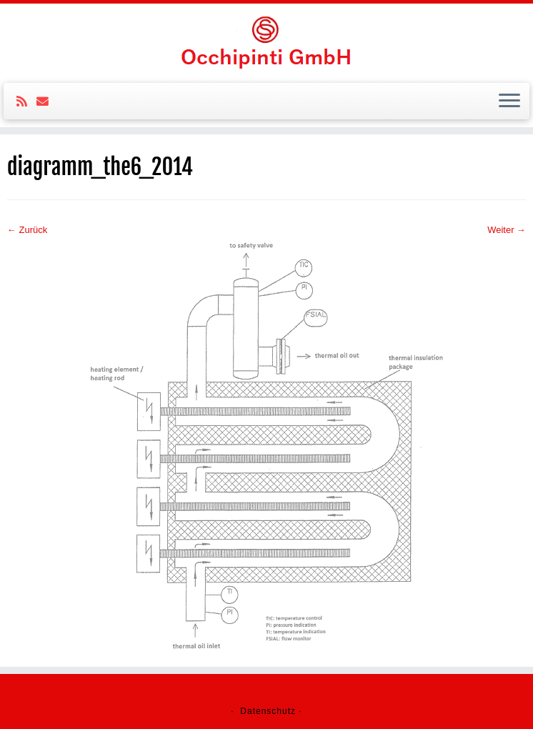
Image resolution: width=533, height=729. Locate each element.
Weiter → (506, 229)
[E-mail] (47, 102)
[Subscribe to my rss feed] (26, 102)
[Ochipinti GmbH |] (266, 41)
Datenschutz (268, 711)
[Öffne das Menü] (509, 101)
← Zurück (27, 229)
